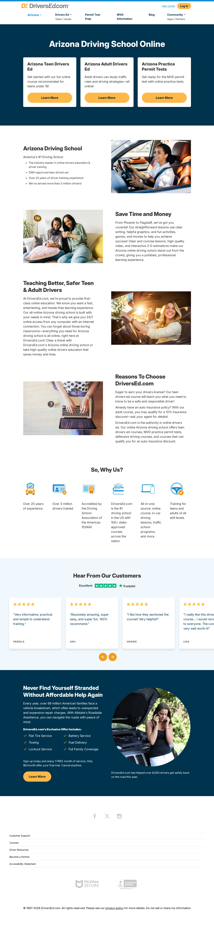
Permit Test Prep (92, 16)
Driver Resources (19, 849)
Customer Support (19, 835)
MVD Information (124, 16)
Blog (152, 14)
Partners (180, 19)
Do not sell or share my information (168, 908)
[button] (102, 656)
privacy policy (114, 908)
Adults (67, 19)
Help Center (168, 5)
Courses (14, 842)
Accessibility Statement (22, 863)
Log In (184, 6)
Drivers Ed (64, 15)
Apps (170, 19)
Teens (58, 19)
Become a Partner (19, 856)
